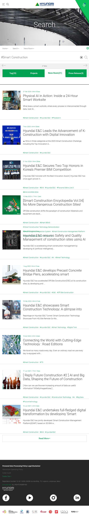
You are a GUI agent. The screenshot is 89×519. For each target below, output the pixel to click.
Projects (33, 73)
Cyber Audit (6, 473)
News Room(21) (55, 73)
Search (15, 48)
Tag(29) (12, 73)
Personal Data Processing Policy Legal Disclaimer (21, 466)
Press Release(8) (76, 73)
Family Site (6, 476)
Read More (44, 438)
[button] (3, 66)
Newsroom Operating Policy (12, 469)
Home (4, 48)
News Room (28, 48)
